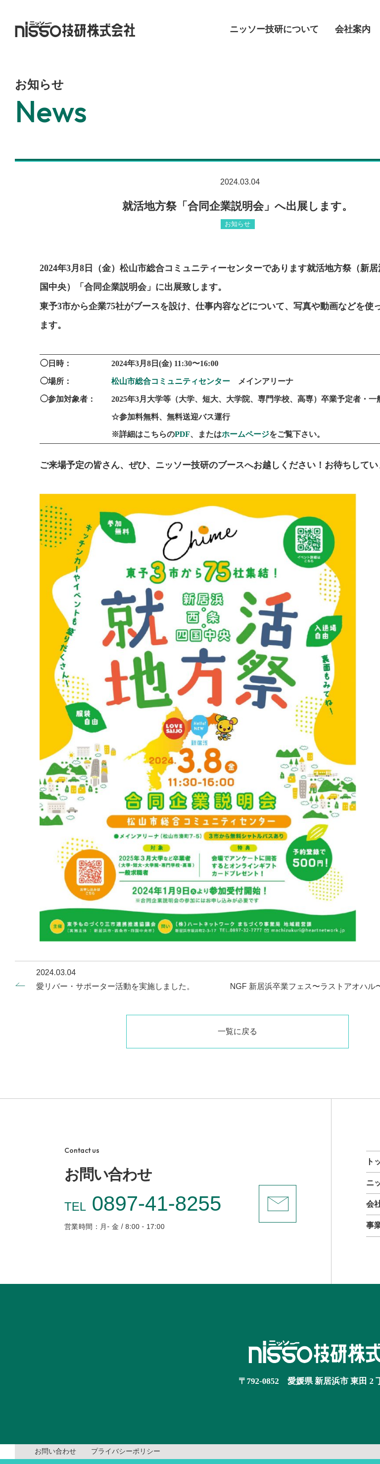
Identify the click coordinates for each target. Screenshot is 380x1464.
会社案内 (353, 29)
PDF (182, 434)
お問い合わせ (55, 1451)
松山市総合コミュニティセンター (170, 381)
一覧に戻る (237, 1031)
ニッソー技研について (274, 29)
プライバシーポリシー (125, 1451)
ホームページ (245, 434)
